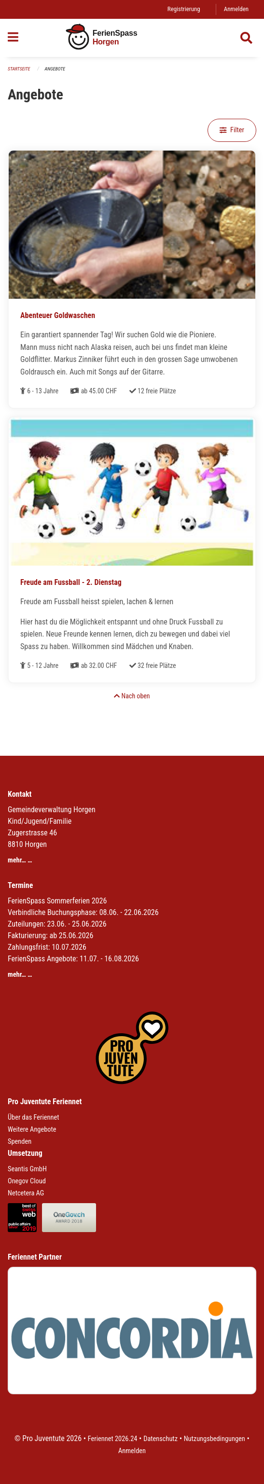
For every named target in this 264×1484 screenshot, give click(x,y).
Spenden (19, 1141)
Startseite (19, 68)
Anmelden (236, 9)
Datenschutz (160, 1439)
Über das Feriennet (33, 1117)
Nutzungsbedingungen (214, 1439)
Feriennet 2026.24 (113, 1439)
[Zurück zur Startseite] (132, 38)
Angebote (55, 68)
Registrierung (183, 9)
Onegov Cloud (27, 1181)
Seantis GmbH (27, 1169)
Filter (232, 130)
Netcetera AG (26, 1193)
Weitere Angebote (32, 1129)
